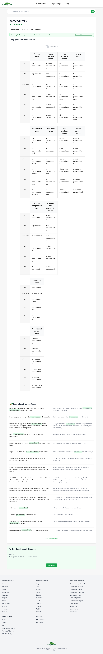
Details (38, 29)
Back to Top (51, 565)
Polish (38, 609)
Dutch (4, 600)
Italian (22, 557)
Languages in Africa (76, 586)
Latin (37, 586)
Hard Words (74, 603)
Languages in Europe (77, 592)
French (4, 606)
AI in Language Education (78, 584)
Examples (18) (27, 29)
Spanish (5, 595)
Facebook (40, 620)
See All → (5, 612)
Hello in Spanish (75, 598)
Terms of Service (8, 631)
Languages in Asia (76, 595)
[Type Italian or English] (51, 11)
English (4, 598)
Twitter (39, 622)
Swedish (39, 603)
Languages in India (76, 589)
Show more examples (51, 539)
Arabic (4, 589)
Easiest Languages (76, 600)
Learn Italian (74, 609)
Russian (5, 586)
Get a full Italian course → (83, 35)
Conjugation (41, 3)
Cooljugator (13, 557)
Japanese (5, 592)
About (4, 622)
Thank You (73, 606)
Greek (4, 584)
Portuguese (6, 603)
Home (4, 620)
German (5, 609)
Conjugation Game (8, 628)
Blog (67, 3)
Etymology (56, 3)
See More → (74, 612)
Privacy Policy (7, 634)
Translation (54, 47)
